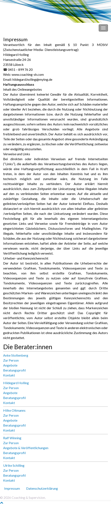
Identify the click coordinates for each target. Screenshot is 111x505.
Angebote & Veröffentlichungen (25, 448)
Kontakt (9, 375)
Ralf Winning (12, 438)
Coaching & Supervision (20, 28)
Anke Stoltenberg (15, 355)
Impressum (12, 488)
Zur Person (11, 360)
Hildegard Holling (16, 383)
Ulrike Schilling (13, 465)
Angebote (10, 365)
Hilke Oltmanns (14, 410)
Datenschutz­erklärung (42, 488)
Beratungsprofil (14, 370)
